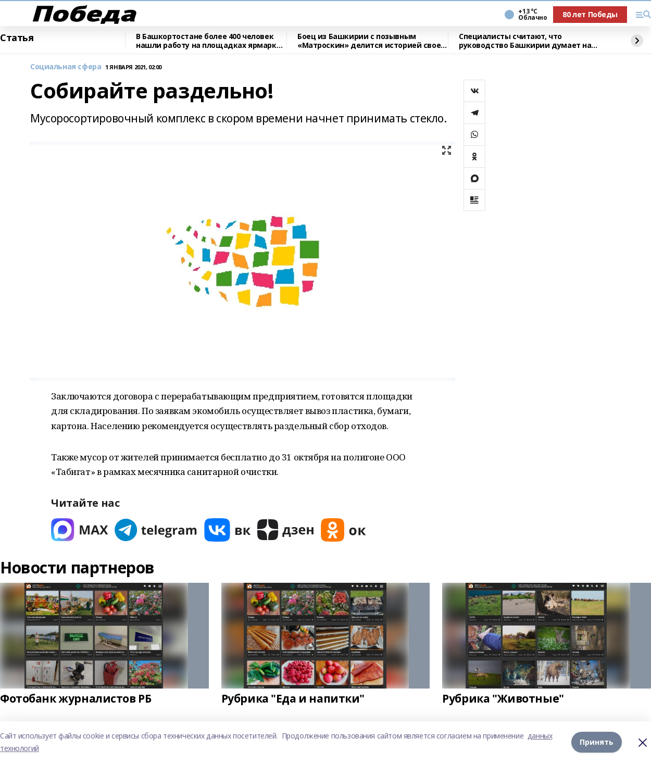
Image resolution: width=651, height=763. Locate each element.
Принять (597, 742)
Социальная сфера (65, 66)
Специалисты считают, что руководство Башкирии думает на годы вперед (525, 40)
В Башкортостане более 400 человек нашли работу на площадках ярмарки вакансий (208, 40)
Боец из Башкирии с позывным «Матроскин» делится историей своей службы (371, 40)
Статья (16, 38)
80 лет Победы (590, 14)
